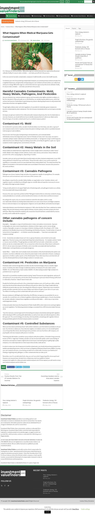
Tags (79, 28)
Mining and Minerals (63, 16)
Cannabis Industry (24, 16)
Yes (62, 2)
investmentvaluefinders (10, 40)
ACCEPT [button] (47, 512)
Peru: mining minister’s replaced (82, 33)
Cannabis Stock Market (78, 16)
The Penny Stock (49, 16)
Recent (68, 28)
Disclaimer (91, 501)
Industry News (11, 16)
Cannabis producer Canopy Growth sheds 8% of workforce (83, 56)
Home (3, 16)
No (67, 2)
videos (90, 16)
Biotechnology (37, 16)
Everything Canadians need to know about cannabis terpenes (50, 377)
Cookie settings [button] (85, 509)
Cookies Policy (84, 501)
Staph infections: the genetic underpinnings (84, 40)
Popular (74, 28)
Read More (75, 509)
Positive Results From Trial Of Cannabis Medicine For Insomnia (14, 377)
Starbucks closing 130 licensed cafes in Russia (27, 21)
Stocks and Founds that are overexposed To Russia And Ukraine (83, 64)
